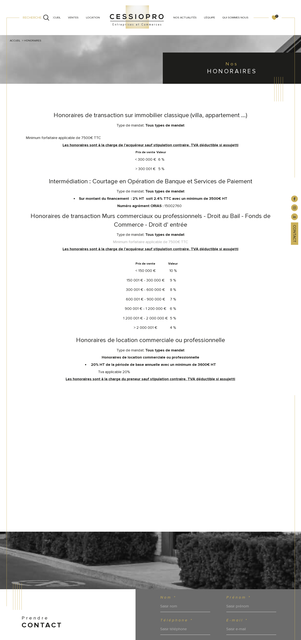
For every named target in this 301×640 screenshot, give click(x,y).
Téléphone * (176, 620)
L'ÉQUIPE (209, 17)
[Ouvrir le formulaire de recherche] (36, 17)
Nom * (168, 597)
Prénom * (238, 597)
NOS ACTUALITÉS (185, 17)
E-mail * (237, 620)
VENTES (73, 17)
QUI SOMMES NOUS (235, 17)
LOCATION (93, 17)
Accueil (55, 17)
